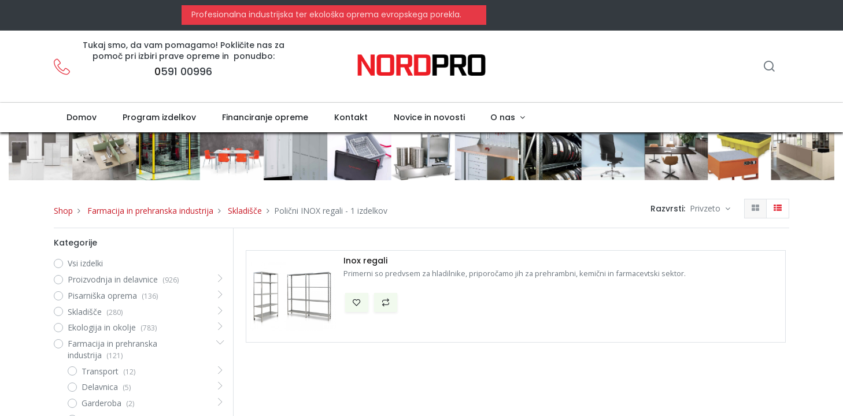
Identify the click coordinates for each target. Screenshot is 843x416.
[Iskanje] (769, 67)
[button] (356, 303)
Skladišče (245, 210)
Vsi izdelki (85, 263)
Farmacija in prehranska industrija (150, 210)
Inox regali (365, 260)
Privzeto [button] (706, 208)
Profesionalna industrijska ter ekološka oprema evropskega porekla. (325, 14)
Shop (63, 210)
